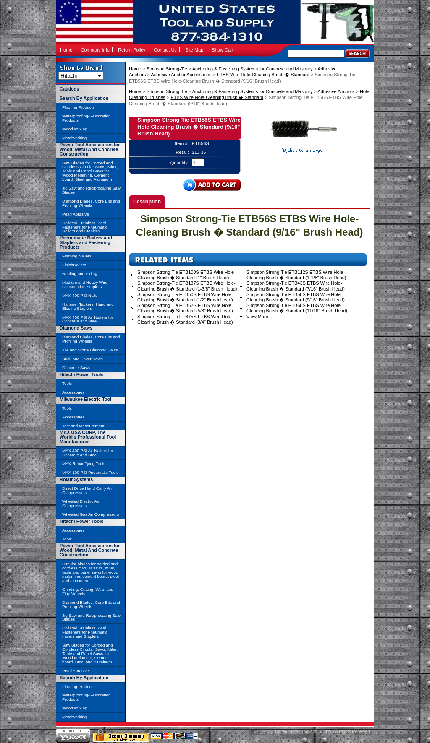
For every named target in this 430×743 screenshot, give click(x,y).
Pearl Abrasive (75, 214)
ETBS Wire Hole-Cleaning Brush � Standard (263, 74)
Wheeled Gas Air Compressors (90, 514)
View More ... (259, 316)
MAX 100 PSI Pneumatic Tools (90, 472)
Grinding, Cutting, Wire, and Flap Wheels (87, 591)
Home (66, 49)
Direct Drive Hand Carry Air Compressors (87, 490)
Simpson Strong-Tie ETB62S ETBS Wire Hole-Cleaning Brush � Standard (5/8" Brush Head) (185, 308)
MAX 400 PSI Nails (79, 295)
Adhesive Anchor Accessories (181, 74)
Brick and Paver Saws (82, 358)
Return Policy (131, 49)
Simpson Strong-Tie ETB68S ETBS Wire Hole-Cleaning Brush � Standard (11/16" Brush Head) (296, 308)
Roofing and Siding (79, 273)
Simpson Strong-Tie (167, 68)
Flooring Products (78, 107)
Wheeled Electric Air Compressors (80, 503)
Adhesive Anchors (335, 91)
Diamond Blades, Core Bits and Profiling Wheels (91, 203)
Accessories (73, 392)
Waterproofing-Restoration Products (86, 118)
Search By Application (84, 98)
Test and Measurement (83, 425)
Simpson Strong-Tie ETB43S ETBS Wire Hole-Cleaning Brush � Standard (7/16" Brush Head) (295, 286)
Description (147, 202)
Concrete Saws (76, 367)
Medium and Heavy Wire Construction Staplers (85, 284)
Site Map (194, 49)
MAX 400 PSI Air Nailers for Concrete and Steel (87, 319)
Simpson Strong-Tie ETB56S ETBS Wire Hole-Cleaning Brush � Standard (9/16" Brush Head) (295, 297)
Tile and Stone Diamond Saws (90, 350)
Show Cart (222, 49)
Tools (67, 383)
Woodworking (74, 129)
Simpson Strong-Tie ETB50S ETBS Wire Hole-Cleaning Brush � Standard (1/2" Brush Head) (185, 297)
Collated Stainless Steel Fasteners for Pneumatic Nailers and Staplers (85, 227)
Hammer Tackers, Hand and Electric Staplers (88, 306)
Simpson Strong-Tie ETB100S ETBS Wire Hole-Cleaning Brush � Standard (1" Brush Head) (186, 275)
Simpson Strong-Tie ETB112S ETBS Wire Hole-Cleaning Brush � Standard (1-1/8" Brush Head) (296, 275)
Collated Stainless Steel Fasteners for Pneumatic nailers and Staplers (85, 632)
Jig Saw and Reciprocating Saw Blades (91, 190)
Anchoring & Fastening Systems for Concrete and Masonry (252, 68)
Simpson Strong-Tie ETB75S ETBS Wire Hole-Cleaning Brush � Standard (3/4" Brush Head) (185, 319)
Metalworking (74, 137)
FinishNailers (74, 264)
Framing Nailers (77, 256)
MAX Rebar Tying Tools (83, 463)
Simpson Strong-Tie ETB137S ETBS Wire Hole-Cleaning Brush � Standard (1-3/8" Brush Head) (187, 286)
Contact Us (165, 49)
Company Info (95, 49)
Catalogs (69, 88)
